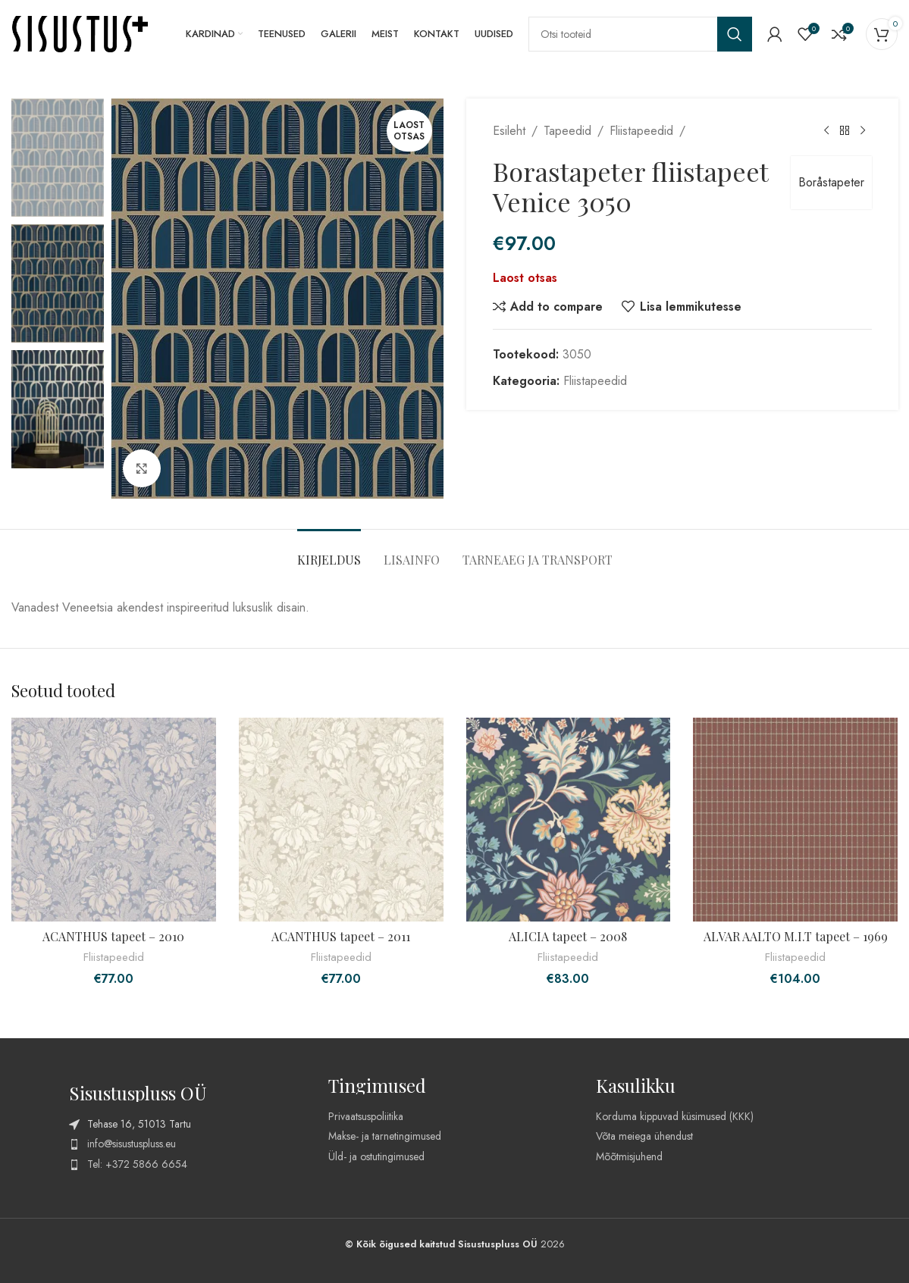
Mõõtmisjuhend (629, 1156)
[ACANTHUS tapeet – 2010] (113, 820)
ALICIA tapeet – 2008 (568, 936)
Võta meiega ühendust (644, 1136)
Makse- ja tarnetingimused (384, 1136)
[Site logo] (79, 33)
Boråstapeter (831, 182)
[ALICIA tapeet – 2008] (568, 820)
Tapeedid (567, 130)
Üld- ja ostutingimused (376, 1156)
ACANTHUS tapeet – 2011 (340, 936)
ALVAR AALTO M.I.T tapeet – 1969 (796, 936)
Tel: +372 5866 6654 (137, 1164)
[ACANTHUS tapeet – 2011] (341, 820)
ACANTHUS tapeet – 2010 (113, 936)
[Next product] (862, 131)
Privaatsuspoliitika (365, 1116)
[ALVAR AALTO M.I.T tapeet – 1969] (795, 820)
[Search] (640, 34)
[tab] (329, 552)
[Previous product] (826, 131)
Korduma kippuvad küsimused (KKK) (675, 1116)
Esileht (509, 130)
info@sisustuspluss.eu (131, 1143)
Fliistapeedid (641, 130)
